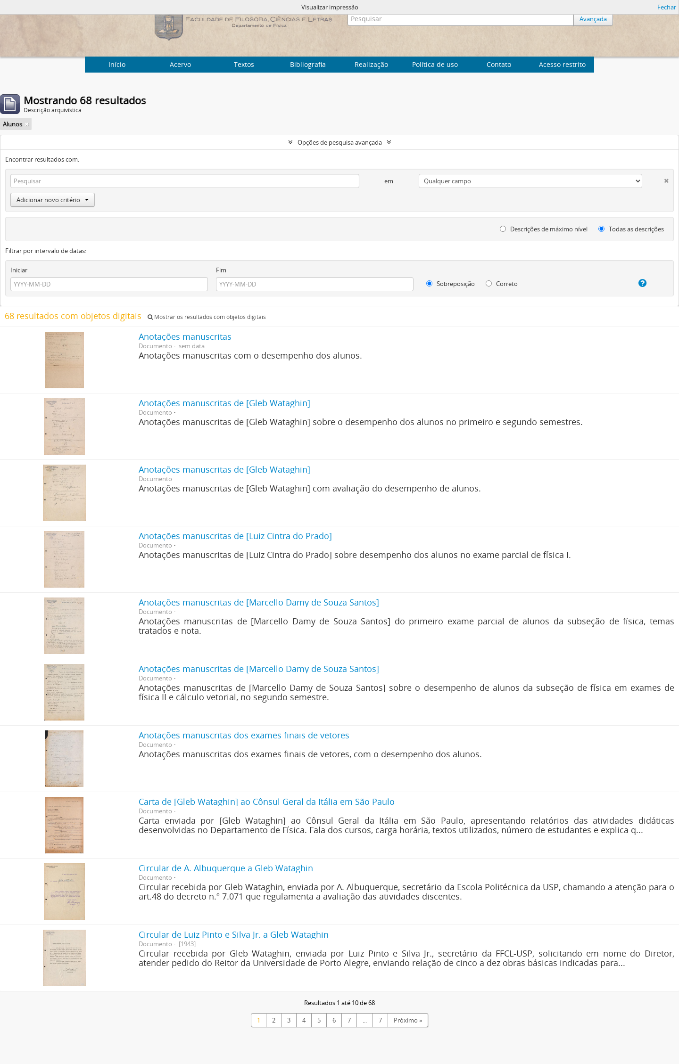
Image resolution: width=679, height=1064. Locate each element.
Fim (221, 270)
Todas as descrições (631, 229)
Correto (502, 283)
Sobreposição (450, 283)
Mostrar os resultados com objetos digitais (207, 317)
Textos (244, 64)
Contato (499, 64)
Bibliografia (308, 64)
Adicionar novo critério (53, 200)
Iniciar (18, 270)
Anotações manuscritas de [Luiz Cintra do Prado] (235, 535)
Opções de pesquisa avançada (340, 142)
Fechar (666, 7)
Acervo (180, 64)
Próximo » (408, 1020)
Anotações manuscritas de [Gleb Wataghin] (224, 403)
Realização (371, 64)
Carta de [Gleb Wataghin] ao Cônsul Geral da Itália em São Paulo (267, 801)
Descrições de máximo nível (544, 229)
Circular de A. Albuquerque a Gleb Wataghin (226, 868)
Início (116, 64)
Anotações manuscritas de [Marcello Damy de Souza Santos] (259, 602)
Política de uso (435, 64)
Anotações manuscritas (185, 336)
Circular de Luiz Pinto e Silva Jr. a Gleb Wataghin (234, 934)
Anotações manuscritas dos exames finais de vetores (244, 735)
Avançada (593, 19)
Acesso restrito (562, 64)
